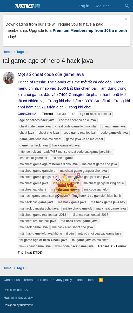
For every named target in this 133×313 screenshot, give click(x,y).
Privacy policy (61, 280)
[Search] (127, 6)
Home (91, 280)
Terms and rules (36, 280)
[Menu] (7, 6)
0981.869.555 (19, 290)
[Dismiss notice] (125, 20)
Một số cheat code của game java (51, 74)
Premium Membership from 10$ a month (90, 30)
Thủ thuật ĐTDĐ (30, 252)
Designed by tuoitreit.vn (19, 304)
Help (79, 280)
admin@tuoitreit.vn (22, 297)
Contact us (12, 280)
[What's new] (116, 6)
